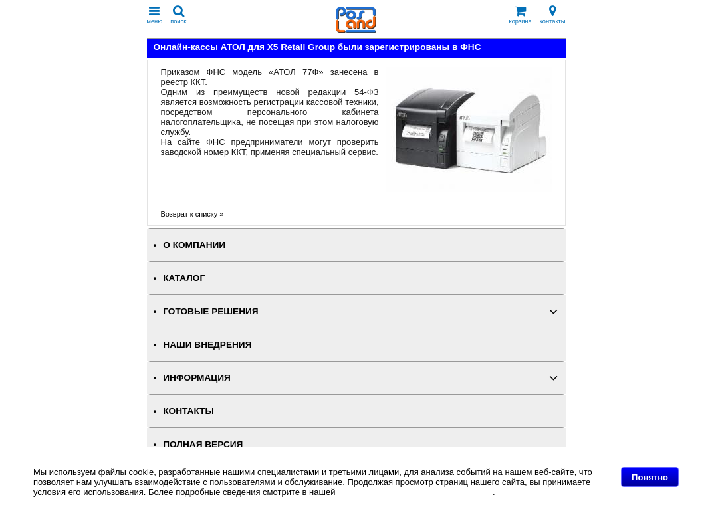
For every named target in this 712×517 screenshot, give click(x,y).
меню (155, 15)
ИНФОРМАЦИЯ (197, 378)
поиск (178, 15)
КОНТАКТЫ (188, 411)
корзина (520, 15)
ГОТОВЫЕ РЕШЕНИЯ (210, 311)
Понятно (650, 477)
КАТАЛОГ (184, 278)
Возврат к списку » (192, 214)
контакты (553, 15)
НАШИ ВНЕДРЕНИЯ (207, 345)
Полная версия (203, 444)
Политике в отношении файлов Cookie (415, 492)
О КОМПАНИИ (194, 245)
